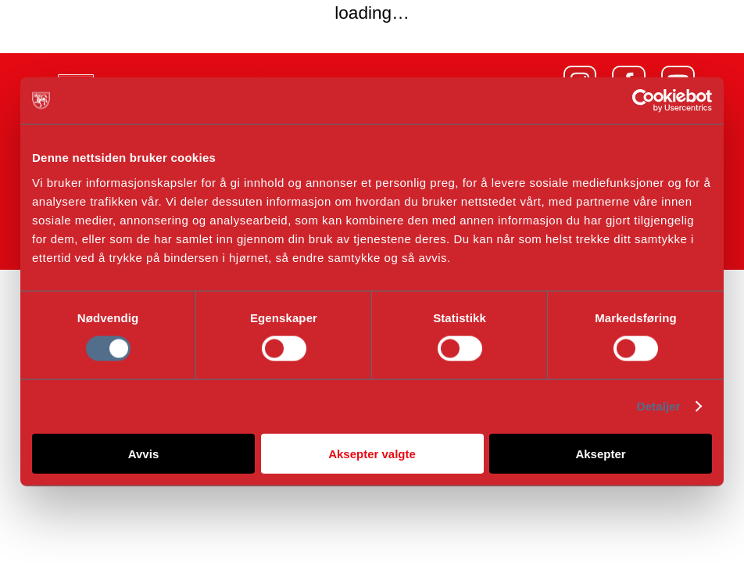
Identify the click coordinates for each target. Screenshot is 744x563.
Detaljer (659, 406)
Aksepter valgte (372, 453)
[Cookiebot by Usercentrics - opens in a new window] (643, 101)
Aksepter (600, 453)
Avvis (143, 453)
